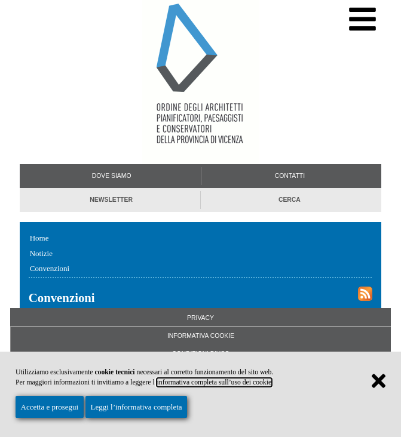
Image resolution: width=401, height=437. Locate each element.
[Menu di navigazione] (362, 19)
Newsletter (111, 199)
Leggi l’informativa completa (136, 406)
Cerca (289, 199)
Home (39, 237)
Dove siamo (111, 176)
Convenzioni (49, 268)
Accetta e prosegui (50, 406)
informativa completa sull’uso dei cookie (214, 382)
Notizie (41, 253)
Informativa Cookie (200, 336)
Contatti (290, 176)
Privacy (200, 318)
